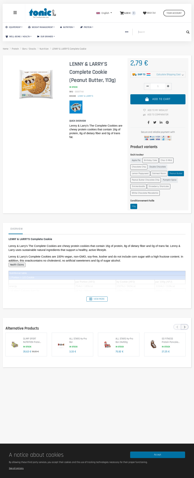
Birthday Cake (150, 160)
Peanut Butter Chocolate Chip (145, 179)
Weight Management (40, 27)
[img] (147, 86)
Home (5, 48)
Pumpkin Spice (169, 179)
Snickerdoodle (138, 186)
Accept (157, 454)
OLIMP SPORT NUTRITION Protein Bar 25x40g (32, 342)
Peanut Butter (176, 173)
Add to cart (158, 99)
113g (134, 206)
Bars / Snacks (29, 48)
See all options (16, 468)
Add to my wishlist (157, 110)
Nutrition (66, 27)
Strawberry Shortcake (159, 186)
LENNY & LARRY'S (85, 96)
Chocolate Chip (139, 166)
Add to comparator (157, 115)
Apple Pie (136, 160)
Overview (16, 229)
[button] (104, 13)
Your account (174, 13)
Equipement (13, 27)
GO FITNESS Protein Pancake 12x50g (170, 342)
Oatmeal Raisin (159, 173)
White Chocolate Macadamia (145, 193)
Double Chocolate (157, 166)
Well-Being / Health (17, 36)
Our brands (45, 36)
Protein (86, 27)
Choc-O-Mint (166, 160)
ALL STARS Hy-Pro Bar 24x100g (124, 340)
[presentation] (177, 327)
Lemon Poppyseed (140, 173)
